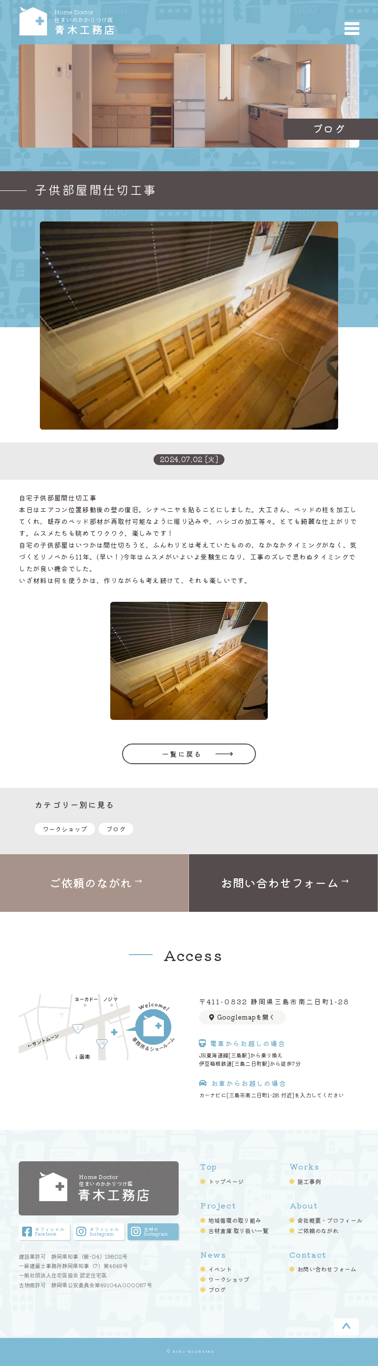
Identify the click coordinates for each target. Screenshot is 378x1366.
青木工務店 (117, 21)
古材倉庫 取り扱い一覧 (238, 1231)
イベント (220, 1269)
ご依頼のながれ (318, 1231)
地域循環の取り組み (234, 1220)
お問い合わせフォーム (326, 1269)
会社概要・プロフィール (329, 1220)
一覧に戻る (182, 754)
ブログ (116, 829)
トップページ (226, 1182)
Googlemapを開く (242, 1017)
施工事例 (309, 1182)
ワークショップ (64, 829)
